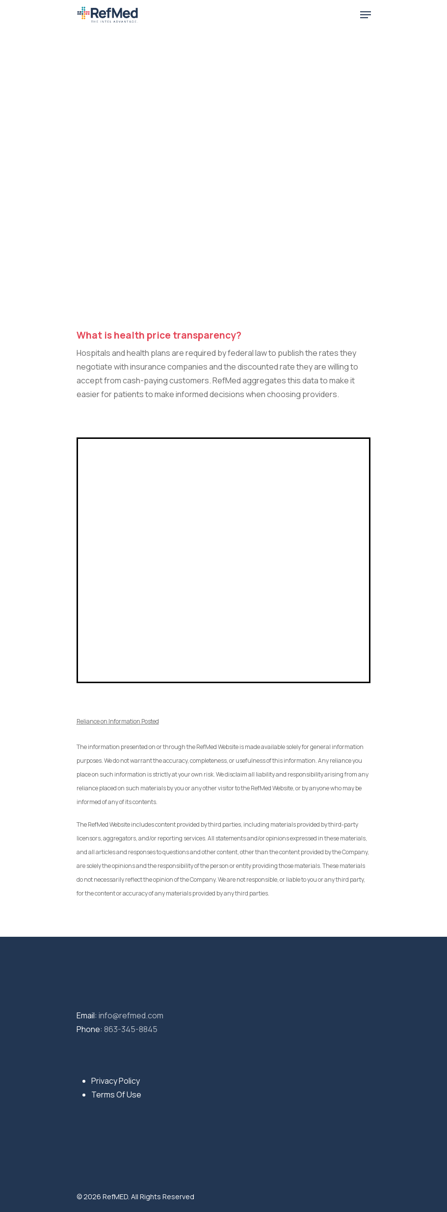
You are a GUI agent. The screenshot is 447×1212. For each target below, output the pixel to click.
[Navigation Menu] (365, 15)
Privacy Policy (115, 1080)
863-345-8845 (131, 1029)
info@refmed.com (131, 1015)
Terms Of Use (116, 1094)
